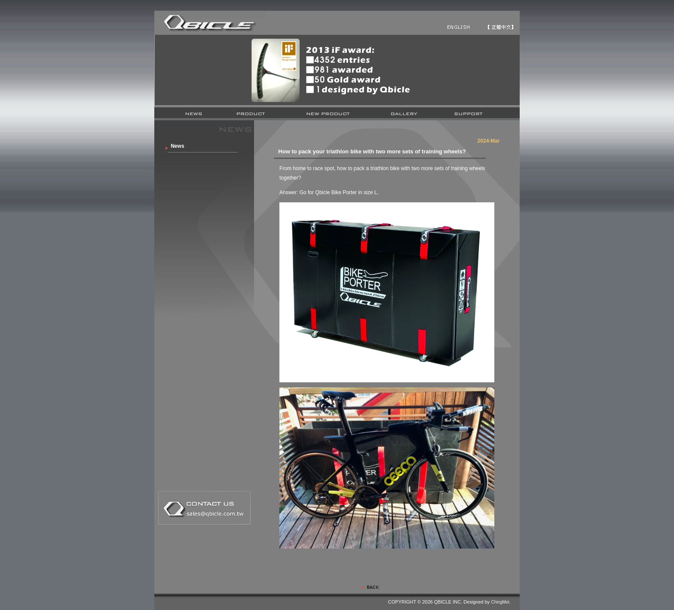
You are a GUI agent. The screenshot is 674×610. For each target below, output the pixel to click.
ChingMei (500, 602)
